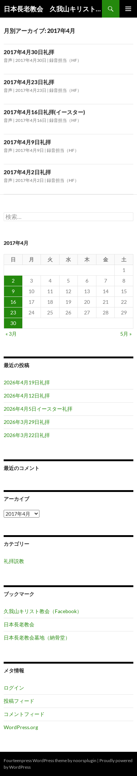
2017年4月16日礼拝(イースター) (44, 112)
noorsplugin (84, 760)
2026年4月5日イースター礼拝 (38, 409)
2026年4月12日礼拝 (27, 395)
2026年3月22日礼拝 (27, 435)
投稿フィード (19, 701)
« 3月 (11, 334)
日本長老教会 (19, 624)
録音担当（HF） (65, 60)
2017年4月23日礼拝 (29, 82)
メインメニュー (128, 9)
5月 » (126, 334)
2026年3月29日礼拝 (27, 422)
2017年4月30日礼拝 (29, 52)
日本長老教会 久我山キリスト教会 (53, 9)
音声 (8, 60)
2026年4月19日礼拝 (27, 382)
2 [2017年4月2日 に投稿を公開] (13, 280)
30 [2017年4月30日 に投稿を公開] (13, 323)
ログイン (14, 687)
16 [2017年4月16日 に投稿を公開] (13, 302)
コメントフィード (24, 714)
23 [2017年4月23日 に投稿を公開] (13, 312)
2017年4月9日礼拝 (27, 142)
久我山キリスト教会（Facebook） (43, 611)
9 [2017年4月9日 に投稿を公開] (13, 291)
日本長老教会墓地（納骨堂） (37, 637)
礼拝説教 (14, 561)
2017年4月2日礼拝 (27, 172)
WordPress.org (21, 727)
